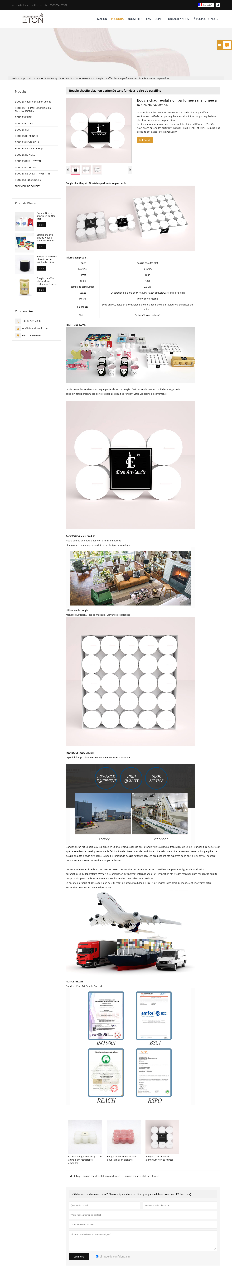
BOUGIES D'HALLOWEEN (28, 161)
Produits (117, 19)
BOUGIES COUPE (24, 123)
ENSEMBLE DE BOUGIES (27, 186)
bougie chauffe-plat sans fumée (142, 1176)
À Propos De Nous (206, 19)
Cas (148, 19)
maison (15, 78)
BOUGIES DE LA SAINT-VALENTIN (32, 173)
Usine (158, 19)
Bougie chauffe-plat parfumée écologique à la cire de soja (47, 281)
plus (41, 224)
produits (28, 78)
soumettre (79, 1257)
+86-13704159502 (57, 5)
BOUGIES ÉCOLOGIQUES (28, 180)
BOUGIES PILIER (23, 117)
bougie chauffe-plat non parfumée (101, 1176)
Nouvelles (135, 19)
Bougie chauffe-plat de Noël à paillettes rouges (46, 238)
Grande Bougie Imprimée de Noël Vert (46, 216)
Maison (102, 19)
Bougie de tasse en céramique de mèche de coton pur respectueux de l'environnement (47, 259)
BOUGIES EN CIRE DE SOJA (29, 148)
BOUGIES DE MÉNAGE (26, 136)
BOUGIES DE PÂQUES (26, 167)
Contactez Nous (177, 19)
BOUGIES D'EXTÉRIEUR (27, 142)
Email (144, 140)
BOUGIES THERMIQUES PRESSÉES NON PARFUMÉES (64, 78)
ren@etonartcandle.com (29, 5)
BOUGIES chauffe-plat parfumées (33, 101)
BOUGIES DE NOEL (25, 154)
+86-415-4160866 (31, 335)
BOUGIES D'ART (23, 129)
